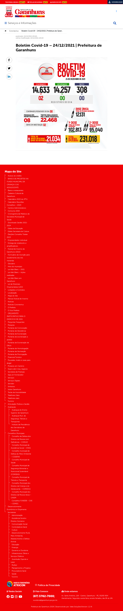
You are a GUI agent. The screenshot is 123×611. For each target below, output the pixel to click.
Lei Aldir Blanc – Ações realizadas (16, 273)
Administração (17, 515)
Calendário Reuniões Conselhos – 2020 (15, 203)
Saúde (14, 574)
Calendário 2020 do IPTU (17, 199)
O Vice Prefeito (13, 310)
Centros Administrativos (17, 208)
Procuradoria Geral (19, 571)
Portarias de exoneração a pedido (17, 338)
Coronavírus (14, 31)
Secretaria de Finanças (16, 372)
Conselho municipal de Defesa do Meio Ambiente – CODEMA (21, 454)
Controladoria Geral (19, 527)
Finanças (15, 547)
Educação (15, 545)
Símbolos (11, 386)
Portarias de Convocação (17, 328)
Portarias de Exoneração (17, 334)
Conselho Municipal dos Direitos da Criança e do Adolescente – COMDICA (21, 486)
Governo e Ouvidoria (20, 550)
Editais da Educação (15, 228)
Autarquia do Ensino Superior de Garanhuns (19, 411)
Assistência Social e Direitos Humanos (18, 519)
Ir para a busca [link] (15, 2)
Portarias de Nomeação (17, 351)
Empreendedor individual (17, 240)
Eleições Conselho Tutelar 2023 (17, 235)
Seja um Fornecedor (15, 375)
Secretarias (12, 512)
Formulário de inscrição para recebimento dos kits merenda (18, 258)
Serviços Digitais (14, 381)
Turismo (11, 401)
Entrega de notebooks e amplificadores (16, 244)
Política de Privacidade (47, 585)
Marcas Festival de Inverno (18, 299)
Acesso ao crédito (15, 176)
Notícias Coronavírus (16, 305)
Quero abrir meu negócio (18, 369)
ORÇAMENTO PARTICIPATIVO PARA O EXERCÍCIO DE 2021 (16, 316)
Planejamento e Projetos (21, 568)
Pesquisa (11, 325)
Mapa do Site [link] (58, 2)
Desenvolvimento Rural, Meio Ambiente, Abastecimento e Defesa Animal (20, 537)
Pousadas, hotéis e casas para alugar (18, 361)
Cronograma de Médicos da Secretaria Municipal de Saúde (18, 217)
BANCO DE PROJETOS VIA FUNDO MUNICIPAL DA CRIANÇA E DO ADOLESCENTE (17, 183)
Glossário (11, 264)
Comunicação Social (19, 524)
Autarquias (12, 407)
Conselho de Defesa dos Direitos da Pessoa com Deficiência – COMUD (21, 439)
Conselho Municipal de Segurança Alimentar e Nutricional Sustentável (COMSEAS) (20, 470)
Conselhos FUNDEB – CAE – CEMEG (21, 502)
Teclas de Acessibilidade (17, 392)
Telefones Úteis (14, 395)
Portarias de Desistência (17, 331)
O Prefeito (12, 307)
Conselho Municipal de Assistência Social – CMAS (21, 446)
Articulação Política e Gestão (18, 404)
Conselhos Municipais (16, 433)
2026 (51, 607)
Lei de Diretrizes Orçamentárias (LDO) (15, 285)
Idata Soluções (75, 607)
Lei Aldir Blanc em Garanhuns (14, 279)
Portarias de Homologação (18, 348)
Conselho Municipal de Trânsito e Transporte (20, 478)
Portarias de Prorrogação (17, 354)
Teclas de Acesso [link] (38, 2)
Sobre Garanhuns (14, 389)
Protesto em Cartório (16, 366)
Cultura (14, 530)
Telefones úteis (13, 398)
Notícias (11, 302)
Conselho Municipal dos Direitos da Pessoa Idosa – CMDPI (21, 495)
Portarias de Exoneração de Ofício (18, 344)
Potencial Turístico (15, 357)
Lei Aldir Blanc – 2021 (16, 269)
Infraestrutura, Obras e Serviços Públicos (20, 554)
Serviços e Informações (22, 23)
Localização (12, 293)
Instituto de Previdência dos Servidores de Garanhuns (20, 427)
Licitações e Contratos (16, 290)
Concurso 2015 (14, 211)
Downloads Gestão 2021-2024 (17, 224)
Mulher (14, 565)
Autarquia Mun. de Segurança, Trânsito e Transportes (19, 419)
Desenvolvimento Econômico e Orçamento (17, 508)
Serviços (11, 378)
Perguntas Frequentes (16, 322)
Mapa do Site (13, 296)
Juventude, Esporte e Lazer (19, 560)
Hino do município (15, 266)
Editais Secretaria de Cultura (18, 231)
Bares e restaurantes (15, 190)
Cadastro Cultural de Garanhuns (15, 194)
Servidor (11, 384)
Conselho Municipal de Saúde (20, 461)
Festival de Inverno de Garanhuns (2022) (16, 250)
